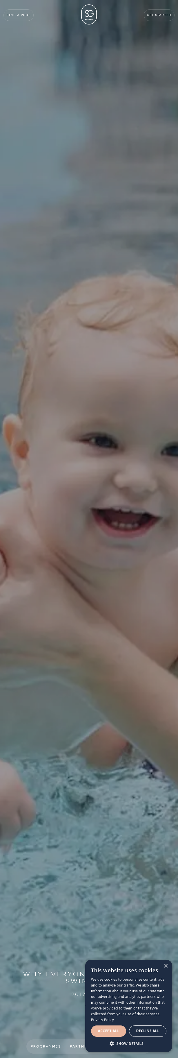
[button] (128, 1043)
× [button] (166, 966)
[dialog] (128, 1006)
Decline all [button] (147, 1030)
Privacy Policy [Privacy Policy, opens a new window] (102, 1019)
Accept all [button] (108, 1030)
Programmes (46, 1046)
